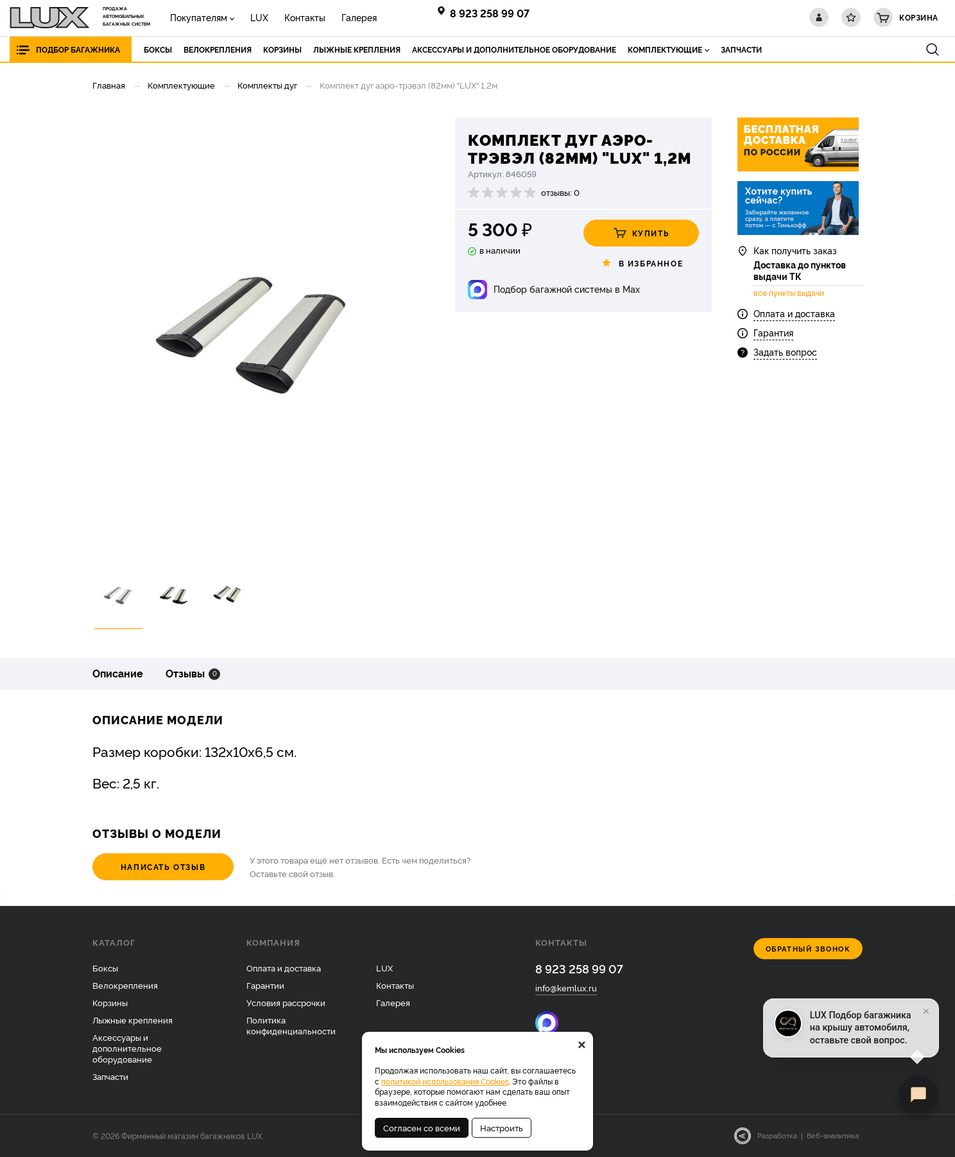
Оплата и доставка (794, 313)
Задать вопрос (785, 351)
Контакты (304, 17)
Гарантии (265, 985)
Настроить (501, 1127)
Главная (108, 85)
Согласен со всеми (421, 1127)
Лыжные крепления (132, 1019)
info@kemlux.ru (566, 987)
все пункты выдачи (788, 293)
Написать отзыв (163, 866)
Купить (641, 233)
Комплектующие (181, 85)
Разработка (777, 1135)
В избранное (641, 263)
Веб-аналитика (833, 1135)
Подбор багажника (78, 49)
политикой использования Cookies (445, 1080)
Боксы (105, 967)
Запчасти (110, 1076)
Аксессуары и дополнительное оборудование (127, 1048)
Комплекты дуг (267, 85)
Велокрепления (125, 985)
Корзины (110, 1002)
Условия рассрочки (285, 1002)
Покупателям (198, 17)
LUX (259, 17)
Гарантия (773, 332)
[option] (256, 335)
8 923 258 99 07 (489, 13)
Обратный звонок (808, 948)
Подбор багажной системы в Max (567, 289)
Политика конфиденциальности (291, 1025)
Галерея (359, 17)
